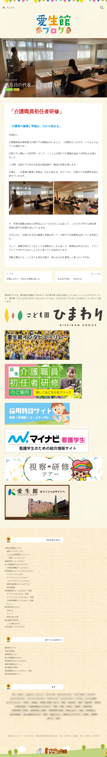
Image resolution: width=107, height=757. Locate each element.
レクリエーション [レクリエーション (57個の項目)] (13, 702)
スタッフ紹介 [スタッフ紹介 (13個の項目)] (80, 694)
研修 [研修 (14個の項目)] (81, 710)
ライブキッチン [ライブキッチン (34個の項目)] (67, 698)
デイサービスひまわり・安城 (17, 594)
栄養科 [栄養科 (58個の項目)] (77, 706)
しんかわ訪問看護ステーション (18, 555)
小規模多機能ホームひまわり (17, 568)
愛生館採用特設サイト (13, 674)
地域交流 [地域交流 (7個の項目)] (71, 702)
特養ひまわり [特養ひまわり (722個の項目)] (71, 710)
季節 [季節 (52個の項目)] (80, 702)
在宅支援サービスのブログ (15, 627)
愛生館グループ (10, 648)
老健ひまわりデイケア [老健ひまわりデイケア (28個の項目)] (71, 714)
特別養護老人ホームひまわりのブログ (19, 571)
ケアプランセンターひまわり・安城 (20, 597)
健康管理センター (11, 654)
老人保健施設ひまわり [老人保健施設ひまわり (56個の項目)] (32, 714)
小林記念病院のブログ (13, 548)
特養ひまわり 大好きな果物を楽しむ (23, 279)
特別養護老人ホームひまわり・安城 (18, 591)
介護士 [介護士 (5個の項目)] (26, 702)
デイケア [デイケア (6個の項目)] (91, 694)
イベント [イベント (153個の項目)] (39, 694)
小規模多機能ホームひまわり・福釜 (20, 600)
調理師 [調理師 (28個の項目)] (94, 714)
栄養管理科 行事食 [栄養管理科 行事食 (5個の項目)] (20, 710)
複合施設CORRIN (11, 620)
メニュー (10, 7)
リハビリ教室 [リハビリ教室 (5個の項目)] (91, 698)
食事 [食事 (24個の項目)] (57, 718)
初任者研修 (11, 587)
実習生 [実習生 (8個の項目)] (97, 702)
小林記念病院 (10, 651)
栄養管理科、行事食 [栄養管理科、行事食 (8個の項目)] (38, 710)
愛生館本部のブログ (12, 607)
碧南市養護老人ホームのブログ (18, 584)
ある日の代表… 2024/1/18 (70, 279)
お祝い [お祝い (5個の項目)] (20, 694)
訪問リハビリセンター (17, 558)
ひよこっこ (11, 604)
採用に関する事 (12, 617)
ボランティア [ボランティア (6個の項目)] (53, 698)
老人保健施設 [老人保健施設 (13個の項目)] (15, 714)
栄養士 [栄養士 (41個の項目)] (69, 706)
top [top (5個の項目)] (14, 694)
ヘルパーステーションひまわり (18, 581)
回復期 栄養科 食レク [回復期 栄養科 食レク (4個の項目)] (49, 702)
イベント (10, 614)
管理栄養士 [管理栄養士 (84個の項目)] (90, 710)
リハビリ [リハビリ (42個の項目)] (79, 698)
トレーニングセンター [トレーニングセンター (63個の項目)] (36, 698)
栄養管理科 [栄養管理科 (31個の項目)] (87, 706)
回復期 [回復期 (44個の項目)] (34, 702)
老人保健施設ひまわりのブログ (16, 564)
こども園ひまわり (13, 623)
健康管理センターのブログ (15, 561)
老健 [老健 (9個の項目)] (45, 714)
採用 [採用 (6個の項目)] (55, 706)
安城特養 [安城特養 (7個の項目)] (88, 702)
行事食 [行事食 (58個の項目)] (85, 714)
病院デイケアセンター (15, 551)
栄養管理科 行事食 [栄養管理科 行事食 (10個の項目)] (56, 710)
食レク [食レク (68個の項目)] (50, 718)
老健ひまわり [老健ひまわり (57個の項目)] (55, 714)
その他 (16, 89)
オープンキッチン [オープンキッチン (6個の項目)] (64, 694)
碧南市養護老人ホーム (13, 664)
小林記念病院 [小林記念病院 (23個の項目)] (20, 706)
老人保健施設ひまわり (13, 658)
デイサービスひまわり (15, 574)
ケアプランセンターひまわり (17, 578)
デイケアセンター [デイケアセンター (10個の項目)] (17, 698)
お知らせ (9, 89)
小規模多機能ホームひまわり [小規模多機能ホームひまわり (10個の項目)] (39, 706)
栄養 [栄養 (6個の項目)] (62, 706)
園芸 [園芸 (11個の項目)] (63, 702)
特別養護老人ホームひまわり (15, 661)
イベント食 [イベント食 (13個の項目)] (50, 694)
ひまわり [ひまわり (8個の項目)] (29, 694)
